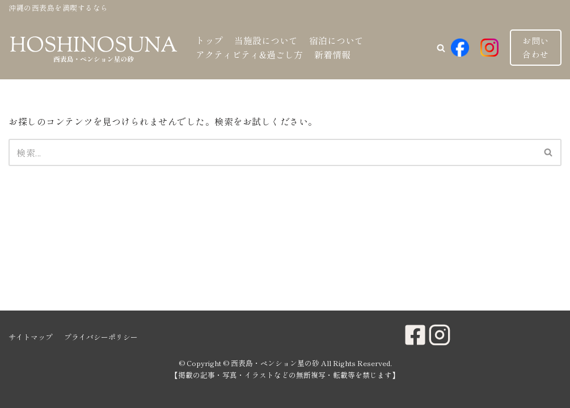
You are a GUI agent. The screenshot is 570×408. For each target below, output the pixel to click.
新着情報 (332, 54)
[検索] (272, 152)
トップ (209, 40)
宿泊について (336, 40)
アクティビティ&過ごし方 (249, 54)
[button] (441, 48)
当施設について (266, 40)
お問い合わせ (535, 47)
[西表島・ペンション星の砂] (94, 48)
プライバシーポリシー (101, 337)
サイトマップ (31, 337)
